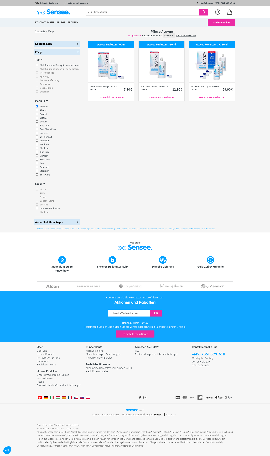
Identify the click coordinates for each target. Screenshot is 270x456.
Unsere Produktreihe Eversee (53, 374)
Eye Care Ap (46, 136)
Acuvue (44, 106)
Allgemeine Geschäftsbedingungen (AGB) (109, 368)
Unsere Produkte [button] (47, 371)
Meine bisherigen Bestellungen (103, 354)
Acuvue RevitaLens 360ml (161, 44)
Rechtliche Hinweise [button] (98, 364)
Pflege (40, 381)
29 (228, 89)
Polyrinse (45, 159)
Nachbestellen (221, 22)
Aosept (43, 114)
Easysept (44, 125)
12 (177, 89)
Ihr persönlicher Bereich (99, 357)
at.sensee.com (54, 438)
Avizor (43, 197)
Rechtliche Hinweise (97, 371)
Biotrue (44, 117)
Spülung (44, 76)
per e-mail (203, 365)
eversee (44, 132)
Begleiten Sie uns (46, 364)
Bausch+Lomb (47, 200)
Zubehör (44, 91)
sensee (135, 409)
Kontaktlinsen (45, 378)
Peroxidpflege (47, 72)
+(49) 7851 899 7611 (208, 354)
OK (156, 313)
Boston (43, 121)
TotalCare (45, 174)
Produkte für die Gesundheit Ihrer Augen (59, 385)
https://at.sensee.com (47, 431)
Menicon (44, 148)
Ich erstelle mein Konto (135, 334)
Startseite (40, 31)
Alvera (43, 110)
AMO (42, 193)
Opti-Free (44, 151)
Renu (42, 163)
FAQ (137, 350)
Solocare (44, 167)
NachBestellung (94, 350)
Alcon (43, 189)
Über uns (42, 350)
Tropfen (73, 22)
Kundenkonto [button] (94, 347)
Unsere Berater (45, 354)
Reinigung (45, 84)
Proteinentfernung (49, 80)
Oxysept (44, 155)
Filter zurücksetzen (186, 35)
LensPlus (44, 140)
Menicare (44, 144)
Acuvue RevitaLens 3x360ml (211, 44)
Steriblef (44, 170)
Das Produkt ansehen (111, 97)
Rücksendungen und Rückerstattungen (156, 354)
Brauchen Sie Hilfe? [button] (147, 347)
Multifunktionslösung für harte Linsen (59, 68)
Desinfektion (46, 87)
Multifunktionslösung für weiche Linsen (60, 65)
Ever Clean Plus (48, 129)
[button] (7, 450)
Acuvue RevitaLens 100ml (111, 44)
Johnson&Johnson (50, 208)
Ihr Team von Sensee (48, 357)
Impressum (43, 361)
